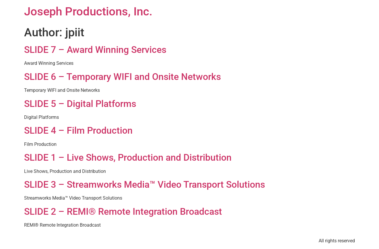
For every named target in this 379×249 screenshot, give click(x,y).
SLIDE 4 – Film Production (78, 130)
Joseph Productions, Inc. (88, 11)
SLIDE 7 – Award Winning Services (95, 49)
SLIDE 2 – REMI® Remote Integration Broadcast (123, 211)
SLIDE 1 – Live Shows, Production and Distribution (128, 157)
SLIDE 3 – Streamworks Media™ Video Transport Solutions (144, 184)
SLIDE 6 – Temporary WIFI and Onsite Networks (122, 76)
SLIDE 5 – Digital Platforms (80, 103)
